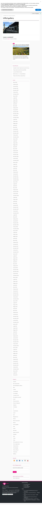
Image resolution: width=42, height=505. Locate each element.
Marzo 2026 (15, 84)
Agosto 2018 (15, 232)
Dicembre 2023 (15, 133)
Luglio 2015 (15, 304)
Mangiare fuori (15, 418)
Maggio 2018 (15, 238)
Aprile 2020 (15, 203)
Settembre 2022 (15, 162)
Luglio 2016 (15, 281)
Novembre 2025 (15, 92)
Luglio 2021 (15, 185)
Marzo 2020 (15, 205)
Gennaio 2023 (15, 154)
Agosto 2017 (15, 256)
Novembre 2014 (15, 320)
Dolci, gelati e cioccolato (17, 399)
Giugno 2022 (15, 168)
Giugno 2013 (15, 353)
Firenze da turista (16, 403)
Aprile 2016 (15, 287)
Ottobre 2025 (15, 94)
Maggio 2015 (15, 308)
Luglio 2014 (15, 328)
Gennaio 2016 (15, 293)
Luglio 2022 (15, 166)
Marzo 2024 (15, 129)
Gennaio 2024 (15, 131)
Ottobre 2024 (15, 117)
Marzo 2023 (15, 150)
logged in (8, 38)
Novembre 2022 (15, 158)
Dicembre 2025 (15, 90)
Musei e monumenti (16, 422)
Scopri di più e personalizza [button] (7, 9)
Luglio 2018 (15, 234)
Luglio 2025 (15, 100)
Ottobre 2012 (15, 369)
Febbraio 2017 (15, 267)
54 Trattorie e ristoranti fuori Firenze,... (30, 494)
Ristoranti (14, 432)
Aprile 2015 (15, 310)
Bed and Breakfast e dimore (17, 387)
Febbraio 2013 (15, 361)
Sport (14, 438)
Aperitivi (14, 383)
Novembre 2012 (15, 367)
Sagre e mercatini (16, 434)
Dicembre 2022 (15, 156)
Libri (14, 416)
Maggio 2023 (15, 146)
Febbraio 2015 (15, 314)
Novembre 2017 (15, 250)
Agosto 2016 (15, 279)
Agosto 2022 (15, 164)
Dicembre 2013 (15, 341)
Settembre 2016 (15, 277)
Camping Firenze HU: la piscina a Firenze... (31, 498)
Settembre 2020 (15, 197)
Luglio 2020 (15, 199)
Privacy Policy (5, 496)
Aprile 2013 (15, 357)
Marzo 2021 (15, 189)
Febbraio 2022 (15, 174)
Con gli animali (15, 393)
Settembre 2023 (15, 139)
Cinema (14, 391)
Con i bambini (15, 395)
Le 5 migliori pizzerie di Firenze (29, 500)
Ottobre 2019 (15, 213)
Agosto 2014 (15, 326)
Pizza (14, 428)
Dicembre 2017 (15, 248)
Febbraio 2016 (15, 291)
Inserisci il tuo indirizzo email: (18, 469)
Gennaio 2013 (15, 363)
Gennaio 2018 (15, 246)
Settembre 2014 (15, 324)
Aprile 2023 (15, 148)
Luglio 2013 (15, 351)
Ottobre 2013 (15, 345)
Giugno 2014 (15, 330)
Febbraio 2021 (15, 191)
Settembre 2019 (15, 215)
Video (14, 442)
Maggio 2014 (15, 332)
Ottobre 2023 (15, 137)
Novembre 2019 (15, 211)
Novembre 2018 (15, 226)
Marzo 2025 (15, 107)
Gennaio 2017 (15, 269)
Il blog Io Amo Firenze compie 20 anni (19, 77)
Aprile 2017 (15, 263)
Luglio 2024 (15, 121)
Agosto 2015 (15, 302)
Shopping (14, 436)
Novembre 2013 (15, 343)
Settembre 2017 (15, 254)
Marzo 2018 (15, 242)
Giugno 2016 (15, 283)
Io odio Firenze (15, 412)
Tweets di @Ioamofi (16, 480)
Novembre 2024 (15, 115)
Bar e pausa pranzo (16, 385)
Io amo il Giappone (27, 488)
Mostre (14, 420)
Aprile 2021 (15, 187)
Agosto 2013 (15, 349)
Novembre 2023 (15, 135)
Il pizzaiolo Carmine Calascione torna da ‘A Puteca (20, 69)
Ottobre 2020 (15, 195)
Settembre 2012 (15, 371)
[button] (40, 1)
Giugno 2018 (15, 236)
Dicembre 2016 (15, 271)
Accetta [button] (38, 9)
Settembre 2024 (15, 119)
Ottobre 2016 (15, 275)
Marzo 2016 (15, 289)
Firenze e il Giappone (16, 405)
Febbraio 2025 (15, 109)
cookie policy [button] (23, 4)
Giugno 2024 (15, 123)
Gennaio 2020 (15, 207)
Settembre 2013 (15, 347)
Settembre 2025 (15, 96)
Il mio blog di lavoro (27, 486)
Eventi (14, 401)
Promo (14, 430)
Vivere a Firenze (16, 451)
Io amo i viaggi (26, 487)
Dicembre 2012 (15, 365)
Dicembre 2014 (15, 318)
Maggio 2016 (15, 285)
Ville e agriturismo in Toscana (18, 444)
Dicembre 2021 (15, 178)
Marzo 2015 (15, 312)
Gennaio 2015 (15, 316)
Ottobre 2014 (15, 322)
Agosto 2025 (15, 98)
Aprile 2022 (15, 170)
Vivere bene (15, 453)
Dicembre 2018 (15, 224)
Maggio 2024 (15, 125)
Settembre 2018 (15, 230)
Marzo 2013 (15, 359)
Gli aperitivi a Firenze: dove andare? (30, 496)
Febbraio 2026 (15, 86)
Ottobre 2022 (15, 160)
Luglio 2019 (15, 217)
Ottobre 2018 (15, 228)
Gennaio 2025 (15, 111)
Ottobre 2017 (15, 252)
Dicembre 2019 (15, 209)
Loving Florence (26, 489)
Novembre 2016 (15, 273)
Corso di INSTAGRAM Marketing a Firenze (31, 492)
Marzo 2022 (15, 172)
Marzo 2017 (15, 265)
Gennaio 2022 (15, 176)
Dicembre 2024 (15, 113)
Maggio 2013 (15, 355)
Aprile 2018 (15, 240)
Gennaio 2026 (15, 88)
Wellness (14, 455)
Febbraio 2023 (15, 152)
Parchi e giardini (15, 426)
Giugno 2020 (15, 201)
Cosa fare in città (16, 397)
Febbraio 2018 (15, 244)
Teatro (14, 440)
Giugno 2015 (15, 306)
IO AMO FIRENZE (5, 486)
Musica (14, 424)
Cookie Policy (11, 496)
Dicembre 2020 (15, 193)
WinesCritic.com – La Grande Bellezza (19, 75)
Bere (14, 389)
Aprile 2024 (15, 127)
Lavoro (14, 414)
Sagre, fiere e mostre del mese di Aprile (20, 45)
